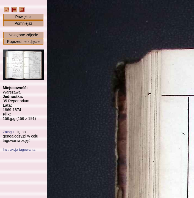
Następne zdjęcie (23, 35)
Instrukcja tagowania (19, 149)
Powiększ (23, 17)
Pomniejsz (23, 23)
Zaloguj (9, 132)
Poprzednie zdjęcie (23, 41)
